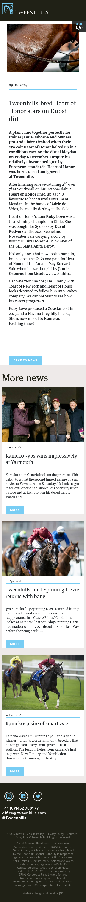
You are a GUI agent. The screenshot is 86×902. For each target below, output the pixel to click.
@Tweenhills (14, 817)
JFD (61, 893)
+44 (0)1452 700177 (20, 808)
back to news (25, 360)
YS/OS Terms (15, 834)
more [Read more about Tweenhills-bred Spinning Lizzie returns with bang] (14, 644)
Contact (72, 834)
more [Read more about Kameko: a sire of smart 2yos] (14, 771)
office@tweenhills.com (24, 813)
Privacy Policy (55, 834)
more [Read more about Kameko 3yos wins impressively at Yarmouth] (14, 510)
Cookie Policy (35, 834)
